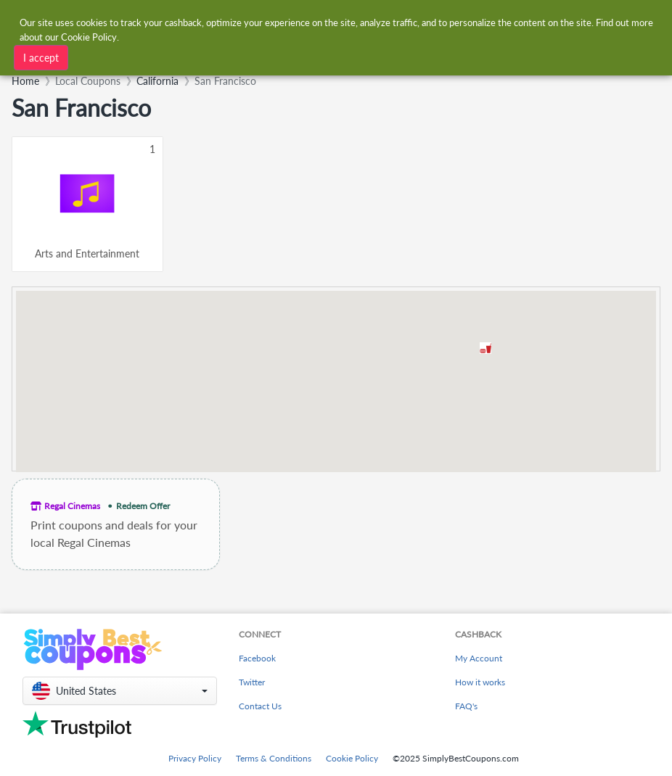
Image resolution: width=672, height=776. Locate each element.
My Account (478, 658)
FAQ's (466, 706)
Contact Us (260, 706)
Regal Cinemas (72, 505)
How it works (480, 682)
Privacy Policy (194, 758)
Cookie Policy (352, 758)
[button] (485, 348)
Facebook (257, 658)
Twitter (252, 682)
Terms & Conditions (273, 758)
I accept (41, 57)
